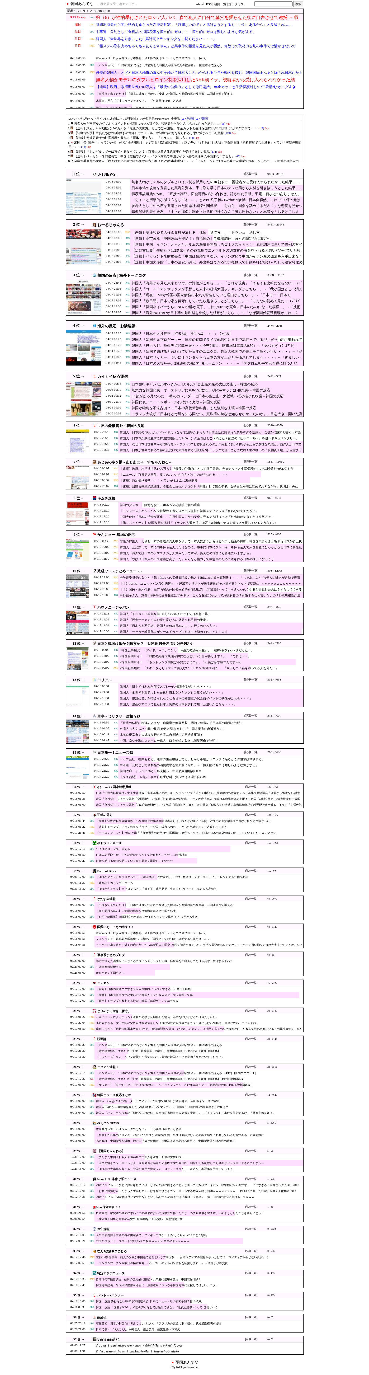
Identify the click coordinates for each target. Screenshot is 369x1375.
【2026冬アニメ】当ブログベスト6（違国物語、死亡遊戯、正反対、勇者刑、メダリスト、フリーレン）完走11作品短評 (172, 877)
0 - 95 (270, 1317)
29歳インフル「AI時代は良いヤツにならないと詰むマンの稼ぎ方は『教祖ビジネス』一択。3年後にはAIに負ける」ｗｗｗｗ (175, 1197)
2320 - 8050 (275, 425)
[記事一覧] (251, 174)
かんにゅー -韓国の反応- (116, 535)
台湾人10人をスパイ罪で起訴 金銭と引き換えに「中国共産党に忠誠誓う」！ (173, 729)
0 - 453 (270, 1273)
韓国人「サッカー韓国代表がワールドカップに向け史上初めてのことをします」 (175, 632)
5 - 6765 (271, 1123)
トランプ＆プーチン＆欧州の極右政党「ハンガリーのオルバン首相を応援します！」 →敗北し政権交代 (162, 1263)
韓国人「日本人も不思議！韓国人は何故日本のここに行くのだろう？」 (169, 626)
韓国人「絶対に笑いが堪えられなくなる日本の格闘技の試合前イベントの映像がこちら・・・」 (186, 698)
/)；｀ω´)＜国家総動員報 (114, 787)
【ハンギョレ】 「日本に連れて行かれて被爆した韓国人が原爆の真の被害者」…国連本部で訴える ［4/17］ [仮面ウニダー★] (176, 1073)
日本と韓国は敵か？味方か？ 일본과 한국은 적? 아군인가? (145, 644)
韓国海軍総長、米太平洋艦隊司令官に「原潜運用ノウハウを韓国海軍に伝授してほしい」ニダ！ (157, 1285)
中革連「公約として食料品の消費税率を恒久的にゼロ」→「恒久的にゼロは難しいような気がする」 (176, 32)
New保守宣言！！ (108, 1207)
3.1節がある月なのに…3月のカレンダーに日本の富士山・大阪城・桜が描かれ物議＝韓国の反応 (208, 396)
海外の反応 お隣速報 (116, 326)
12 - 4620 (272, 1094)
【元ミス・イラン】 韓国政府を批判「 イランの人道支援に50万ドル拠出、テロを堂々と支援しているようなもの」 (199, 523)
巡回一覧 (220, 4)
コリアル (104, 680)
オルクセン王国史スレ (110, 973)
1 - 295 (270, 1179)
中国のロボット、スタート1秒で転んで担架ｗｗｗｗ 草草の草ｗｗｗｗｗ (142, 1241)
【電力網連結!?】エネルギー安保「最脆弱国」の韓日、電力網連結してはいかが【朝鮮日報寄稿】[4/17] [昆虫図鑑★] (170, 1079)
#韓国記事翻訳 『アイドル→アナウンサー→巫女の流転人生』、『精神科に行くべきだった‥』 (187, 650)
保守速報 (103, 1229)
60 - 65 (270, 954)
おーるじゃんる (110, 225)
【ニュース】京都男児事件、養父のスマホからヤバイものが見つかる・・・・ (174, 474)
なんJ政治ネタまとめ (112, 1251)
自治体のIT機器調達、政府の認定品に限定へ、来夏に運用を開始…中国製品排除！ (148, 1279)
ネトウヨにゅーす (109, 843)
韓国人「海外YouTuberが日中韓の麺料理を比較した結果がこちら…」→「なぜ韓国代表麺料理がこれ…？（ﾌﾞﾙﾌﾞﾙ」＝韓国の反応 (215, 315)
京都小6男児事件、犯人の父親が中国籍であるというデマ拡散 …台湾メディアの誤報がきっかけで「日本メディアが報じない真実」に (182, 1257)
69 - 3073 (272, 898)
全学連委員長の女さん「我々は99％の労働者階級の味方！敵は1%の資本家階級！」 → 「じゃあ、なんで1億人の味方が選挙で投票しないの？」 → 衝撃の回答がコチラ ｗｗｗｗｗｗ (210, 580)
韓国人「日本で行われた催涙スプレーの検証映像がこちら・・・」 (166, 686)
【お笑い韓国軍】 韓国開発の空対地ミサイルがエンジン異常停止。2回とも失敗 (147, 917)
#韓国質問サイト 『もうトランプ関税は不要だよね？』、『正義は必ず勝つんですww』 (181, 662)
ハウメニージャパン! (114, 607)
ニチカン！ (105, 983)
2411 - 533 (274, 376)
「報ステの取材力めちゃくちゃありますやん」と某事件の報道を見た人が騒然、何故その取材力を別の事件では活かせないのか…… (195, 49)
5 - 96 (270, 1151)
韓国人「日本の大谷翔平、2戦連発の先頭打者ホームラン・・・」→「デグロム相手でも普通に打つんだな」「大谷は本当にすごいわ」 (214, 365)
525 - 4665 (274, 534)
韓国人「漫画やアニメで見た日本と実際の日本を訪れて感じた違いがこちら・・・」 (178, 704)
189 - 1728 (272, 786)
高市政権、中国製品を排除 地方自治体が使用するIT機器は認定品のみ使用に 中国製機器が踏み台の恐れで (165, 1141)
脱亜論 (101, 1039)
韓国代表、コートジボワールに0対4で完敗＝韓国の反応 (176, 402)
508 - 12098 (275, 570)
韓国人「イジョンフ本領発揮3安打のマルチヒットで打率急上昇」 (165, 614)
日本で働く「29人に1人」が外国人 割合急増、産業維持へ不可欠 (138, 1329)
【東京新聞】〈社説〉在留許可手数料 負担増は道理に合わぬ (163, 777)
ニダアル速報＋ (108, 1067)
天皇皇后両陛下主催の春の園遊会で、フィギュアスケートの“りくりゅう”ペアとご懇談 (151, 1235)
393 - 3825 (274, 607)
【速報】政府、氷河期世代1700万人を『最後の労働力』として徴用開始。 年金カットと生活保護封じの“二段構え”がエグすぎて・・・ (196, 89)
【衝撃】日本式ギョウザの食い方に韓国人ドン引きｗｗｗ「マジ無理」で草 (144, 995)
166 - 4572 (272, 814)
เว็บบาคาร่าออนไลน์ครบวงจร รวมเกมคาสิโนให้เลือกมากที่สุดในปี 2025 (139, 1345)
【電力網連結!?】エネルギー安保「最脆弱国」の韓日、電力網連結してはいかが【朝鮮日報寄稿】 (158, 1051)
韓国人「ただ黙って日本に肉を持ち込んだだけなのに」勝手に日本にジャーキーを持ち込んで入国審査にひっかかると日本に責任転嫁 (211, 549)
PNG (92, 24)
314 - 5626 (274, 716)
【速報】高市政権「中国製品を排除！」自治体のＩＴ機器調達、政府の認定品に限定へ (201, 238)
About (200, 4)
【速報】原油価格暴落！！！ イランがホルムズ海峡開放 (159, 480)
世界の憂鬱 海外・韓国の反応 (121, 426)
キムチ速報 (106, 498)
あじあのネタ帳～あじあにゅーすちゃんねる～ (134, 462)
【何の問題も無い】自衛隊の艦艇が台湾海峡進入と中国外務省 (136, 911)
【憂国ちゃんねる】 (111, 1151)
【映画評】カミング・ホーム (114, 883)
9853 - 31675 (275, 174)
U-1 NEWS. (106, 174)
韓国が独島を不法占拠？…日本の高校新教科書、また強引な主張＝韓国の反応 (194, 408)
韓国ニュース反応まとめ (114, 1095)
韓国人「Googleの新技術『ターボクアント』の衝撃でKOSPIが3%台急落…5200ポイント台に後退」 (159, 108)
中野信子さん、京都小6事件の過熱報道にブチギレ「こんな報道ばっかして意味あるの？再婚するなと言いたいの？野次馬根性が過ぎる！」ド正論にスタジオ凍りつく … (210, 598)
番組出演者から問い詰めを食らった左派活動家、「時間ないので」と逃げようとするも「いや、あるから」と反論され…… (194, 25)
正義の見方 (105, 815)
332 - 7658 (274, 679)
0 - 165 (270, 1295)
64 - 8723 (272, 926)
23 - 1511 (272, 1066)
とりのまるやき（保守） (114, 1011)
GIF (92, 1079)
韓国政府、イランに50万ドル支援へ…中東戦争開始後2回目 (161, 771)
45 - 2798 (272, 982)
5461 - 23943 (275, 224)
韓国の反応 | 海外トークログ (121, 275)
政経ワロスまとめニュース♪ (119, 571)
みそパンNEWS (108, 1123)
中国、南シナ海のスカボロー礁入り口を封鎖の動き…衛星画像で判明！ (169, 740)
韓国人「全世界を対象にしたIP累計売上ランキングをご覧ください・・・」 (156, 39)
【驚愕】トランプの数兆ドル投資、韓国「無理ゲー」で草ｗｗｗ (137, 1001)
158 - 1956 (272, 842)
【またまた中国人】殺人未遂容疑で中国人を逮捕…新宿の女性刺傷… (140, 1157)
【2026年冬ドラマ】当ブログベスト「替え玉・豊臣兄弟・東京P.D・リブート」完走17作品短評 (156, 889)
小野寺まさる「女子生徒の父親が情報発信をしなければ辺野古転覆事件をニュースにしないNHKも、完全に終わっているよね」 (177, 1023)
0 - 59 (270, 1339)
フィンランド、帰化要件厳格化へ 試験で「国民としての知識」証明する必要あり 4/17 (152, 939)
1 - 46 (270, 1207)
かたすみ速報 (106, 899)
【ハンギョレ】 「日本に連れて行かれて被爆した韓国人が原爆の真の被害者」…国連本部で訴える (159, 65)
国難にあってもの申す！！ (115, 927)
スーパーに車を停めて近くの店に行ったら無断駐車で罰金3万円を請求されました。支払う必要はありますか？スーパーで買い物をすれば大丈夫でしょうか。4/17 (199, 945)
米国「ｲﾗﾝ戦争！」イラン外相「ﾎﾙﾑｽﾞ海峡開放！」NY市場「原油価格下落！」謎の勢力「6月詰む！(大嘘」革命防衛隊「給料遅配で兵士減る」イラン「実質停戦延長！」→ (199, 807)
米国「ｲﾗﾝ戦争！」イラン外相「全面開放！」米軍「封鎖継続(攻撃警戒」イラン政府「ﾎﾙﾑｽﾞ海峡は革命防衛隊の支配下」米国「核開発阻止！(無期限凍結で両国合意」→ (198, 801)
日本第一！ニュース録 (115, 753)
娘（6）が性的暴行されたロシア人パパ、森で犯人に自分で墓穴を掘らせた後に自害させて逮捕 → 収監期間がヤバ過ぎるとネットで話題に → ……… (197, 20)
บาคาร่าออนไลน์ (108, 1339)
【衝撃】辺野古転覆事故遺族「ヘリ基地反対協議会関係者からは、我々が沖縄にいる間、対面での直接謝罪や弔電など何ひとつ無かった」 (184, 821)
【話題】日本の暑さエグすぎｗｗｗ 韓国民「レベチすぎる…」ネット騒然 (143, 989)
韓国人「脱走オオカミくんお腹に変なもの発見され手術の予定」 (164, 620)
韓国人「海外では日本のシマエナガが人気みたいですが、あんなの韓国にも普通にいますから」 (186, 553)
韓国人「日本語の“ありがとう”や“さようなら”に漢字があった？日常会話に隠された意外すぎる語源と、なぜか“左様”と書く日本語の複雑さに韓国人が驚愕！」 (210, 435)
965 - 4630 (274, 498)
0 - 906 (270, 1251)
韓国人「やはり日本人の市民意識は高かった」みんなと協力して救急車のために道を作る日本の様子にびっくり (197, 559)
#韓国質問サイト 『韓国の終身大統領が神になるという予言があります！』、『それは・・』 (185, 656)
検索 (298, 4)
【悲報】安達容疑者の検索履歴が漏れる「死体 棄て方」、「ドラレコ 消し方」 (197, 233)
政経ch (101, 1317)
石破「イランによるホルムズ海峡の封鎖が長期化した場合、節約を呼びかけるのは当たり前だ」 (157, 1017)
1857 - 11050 (275, 461)
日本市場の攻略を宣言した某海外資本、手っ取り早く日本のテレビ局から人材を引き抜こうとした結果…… (217, 188)
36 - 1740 (272, 1010)
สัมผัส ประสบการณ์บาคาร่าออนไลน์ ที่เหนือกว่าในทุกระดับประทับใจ (137, 1351)
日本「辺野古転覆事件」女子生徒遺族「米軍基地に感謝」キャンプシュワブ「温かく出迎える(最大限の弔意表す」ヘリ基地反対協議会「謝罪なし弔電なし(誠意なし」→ (198, 795)
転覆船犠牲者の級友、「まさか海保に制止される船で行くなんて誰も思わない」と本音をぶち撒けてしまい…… (215, 214)
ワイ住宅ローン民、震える (113, 849)
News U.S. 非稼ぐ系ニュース (116, 1179)
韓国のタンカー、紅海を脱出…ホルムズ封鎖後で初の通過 (160, 505)
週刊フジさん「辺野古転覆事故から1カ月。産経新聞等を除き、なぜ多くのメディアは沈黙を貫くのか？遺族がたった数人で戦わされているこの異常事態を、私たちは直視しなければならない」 (199, 1031)
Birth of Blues (106, 871)
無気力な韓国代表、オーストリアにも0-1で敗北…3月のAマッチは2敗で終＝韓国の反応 (201, 390)
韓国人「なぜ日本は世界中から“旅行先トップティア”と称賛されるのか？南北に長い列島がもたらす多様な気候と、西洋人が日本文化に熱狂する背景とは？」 (211, 446)
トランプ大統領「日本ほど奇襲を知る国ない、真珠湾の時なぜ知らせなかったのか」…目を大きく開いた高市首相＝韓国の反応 (217, 416)
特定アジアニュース (111, 1273)
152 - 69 (271, 870)
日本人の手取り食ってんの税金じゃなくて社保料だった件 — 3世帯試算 (141, 855)
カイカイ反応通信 (112, 377)
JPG (92, 17)
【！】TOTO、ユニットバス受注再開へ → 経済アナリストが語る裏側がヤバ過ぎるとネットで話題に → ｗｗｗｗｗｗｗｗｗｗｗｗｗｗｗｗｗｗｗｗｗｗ (210, 586)
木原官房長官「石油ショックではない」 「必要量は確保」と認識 (138, 101)
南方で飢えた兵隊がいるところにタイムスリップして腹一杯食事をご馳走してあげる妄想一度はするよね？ (164, 961)
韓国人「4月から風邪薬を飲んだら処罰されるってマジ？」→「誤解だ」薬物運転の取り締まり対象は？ (162, 1107)
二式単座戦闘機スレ (109, 967)
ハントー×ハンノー (110, 1295)
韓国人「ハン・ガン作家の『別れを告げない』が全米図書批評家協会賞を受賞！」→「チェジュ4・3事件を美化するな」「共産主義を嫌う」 (185, 1113)
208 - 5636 (274, 752)
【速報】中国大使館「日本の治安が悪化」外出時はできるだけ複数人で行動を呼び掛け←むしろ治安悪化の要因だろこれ (217, 264)
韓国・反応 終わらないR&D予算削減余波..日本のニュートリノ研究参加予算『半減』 (150, 1301)
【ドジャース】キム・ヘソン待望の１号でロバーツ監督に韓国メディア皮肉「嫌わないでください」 (189, 511)
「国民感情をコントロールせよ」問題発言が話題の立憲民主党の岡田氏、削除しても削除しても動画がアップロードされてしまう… (180, 1163)
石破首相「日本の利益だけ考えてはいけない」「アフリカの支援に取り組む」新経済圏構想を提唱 (158, 1323)
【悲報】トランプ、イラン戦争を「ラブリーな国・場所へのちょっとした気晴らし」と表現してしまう (161, 827)
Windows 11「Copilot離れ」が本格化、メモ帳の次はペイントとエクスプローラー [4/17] (151, 58)
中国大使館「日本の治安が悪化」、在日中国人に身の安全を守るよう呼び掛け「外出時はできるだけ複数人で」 (197, 517)
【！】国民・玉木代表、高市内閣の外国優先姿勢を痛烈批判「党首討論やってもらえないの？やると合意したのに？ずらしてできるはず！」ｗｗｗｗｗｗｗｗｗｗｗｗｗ (211, 592)
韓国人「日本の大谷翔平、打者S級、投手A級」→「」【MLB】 (182, 334)
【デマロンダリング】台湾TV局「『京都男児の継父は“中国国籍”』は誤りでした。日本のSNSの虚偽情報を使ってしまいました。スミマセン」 (187, 833)
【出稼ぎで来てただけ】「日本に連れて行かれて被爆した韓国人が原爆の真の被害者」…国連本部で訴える (164, 93)
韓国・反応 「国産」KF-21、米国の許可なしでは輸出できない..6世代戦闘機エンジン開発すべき (157, 1307)
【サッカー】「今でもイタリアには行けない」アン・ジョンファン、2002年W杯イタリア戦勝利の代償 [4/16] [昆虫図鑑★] (173, 1085)
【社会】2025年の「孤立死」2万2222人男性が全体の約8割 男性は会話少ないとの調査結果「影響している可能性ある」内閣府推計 (180, 1135)
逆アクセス (236, 4)
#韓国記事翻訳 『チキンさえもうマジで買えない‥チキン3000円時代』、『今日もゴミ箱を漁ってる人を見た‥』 (199, 668)
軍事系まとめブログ (111, 955)
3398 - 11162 (275, 275)
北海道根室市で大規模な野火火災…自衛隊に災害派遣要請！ (161, 735)
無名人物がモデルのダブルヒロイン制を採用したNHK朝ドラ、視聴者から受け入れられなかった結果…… (195, 82)
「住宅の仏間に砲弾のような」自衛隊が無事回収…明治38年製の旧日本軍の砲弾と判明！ (181, 723)
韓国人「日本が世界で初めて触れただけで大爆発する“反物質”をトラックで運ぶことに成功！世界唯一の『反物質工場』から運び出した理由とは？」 (211, 452)
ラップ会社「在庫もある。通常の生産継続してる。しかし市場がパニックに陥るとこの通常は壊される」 (192, 759)
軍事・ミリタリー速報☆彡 (118, 716)
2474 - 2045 (275, 325)
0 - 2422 (271, 1229)
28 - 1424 (272, 1038)
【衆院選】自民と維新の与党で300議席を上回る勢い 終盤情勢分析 (139, 1219)
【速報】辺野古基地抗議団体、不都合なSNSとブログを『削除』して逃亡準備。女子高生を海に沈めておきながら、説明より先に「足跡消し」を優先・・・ (209, 489)
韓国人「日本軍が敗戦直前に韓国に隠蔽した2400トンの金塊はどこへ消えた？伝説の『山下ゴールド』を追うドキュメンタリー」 (209, 438)
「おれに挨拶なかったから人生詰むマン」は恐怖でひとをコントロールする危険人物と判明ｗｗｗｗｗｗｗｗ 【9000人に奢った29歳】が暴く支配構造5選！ (196, 1191)
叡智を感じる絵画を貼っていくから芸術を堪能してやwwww (134, 861)
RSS (209, 4)
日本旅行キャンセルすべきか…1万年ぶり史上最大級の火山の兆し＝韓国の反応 (195, 384)
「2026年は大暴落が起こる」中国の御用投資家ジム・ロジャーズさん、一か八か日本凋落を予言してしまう (164, 1169)
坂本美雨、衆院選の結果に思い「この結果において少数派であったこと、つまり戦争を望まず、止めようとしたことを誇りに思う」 (180, 1213)
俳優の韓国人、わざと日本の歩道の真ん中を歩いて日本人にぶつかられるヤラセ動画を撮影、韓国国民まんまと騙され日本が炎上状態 (199, 75)
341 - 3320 (274, 643)
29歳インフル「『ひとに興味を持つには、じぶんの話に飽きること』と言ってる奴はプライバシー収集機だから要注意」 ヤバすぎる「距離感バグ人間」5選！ (198, 1185)
